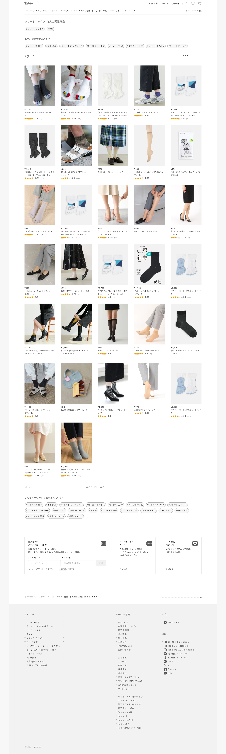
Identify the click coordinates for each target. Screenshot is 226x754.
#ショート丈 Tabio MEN (37, 510)
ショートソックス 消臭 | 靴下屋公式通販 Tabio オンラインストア (76, 597)
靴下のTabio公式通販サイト (36, 597)
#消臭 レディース (56, 516)
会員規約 (62, 569)
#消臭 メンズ (59, 510)
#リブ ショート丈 (135, 46)
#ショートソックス (35, 29)
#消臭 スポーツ (76, 516)
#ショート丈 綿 (116, 46)
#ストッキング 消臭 (35, 516)
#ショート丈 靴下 (34, 46)
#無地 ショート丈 (77, 510)
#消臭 (50, 29)
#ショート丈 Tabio (155, 46)
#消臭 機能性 (166, 510)
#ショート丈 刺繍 (109, 510)
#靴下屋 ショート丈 (96, 46)
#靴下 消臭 (51, 46)
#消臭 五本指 (182, 510)
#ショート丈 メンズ (177, 46)
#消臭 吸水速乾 (149, 510)
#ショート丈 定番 (129, 510)
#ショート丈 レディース (72, 46)
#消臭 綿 (93, 510)
